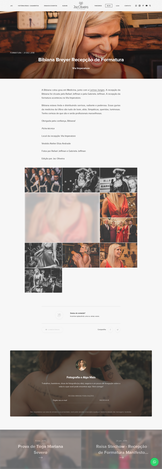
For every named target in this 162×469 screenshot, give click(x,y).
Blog (109, 6)
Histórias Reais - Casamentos (28, 6)
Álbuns (64, 6)
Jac (11, 6)
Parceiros (98, 6)
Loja (117, 6)
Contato (128, 6)
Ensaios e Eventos (50, 6)
